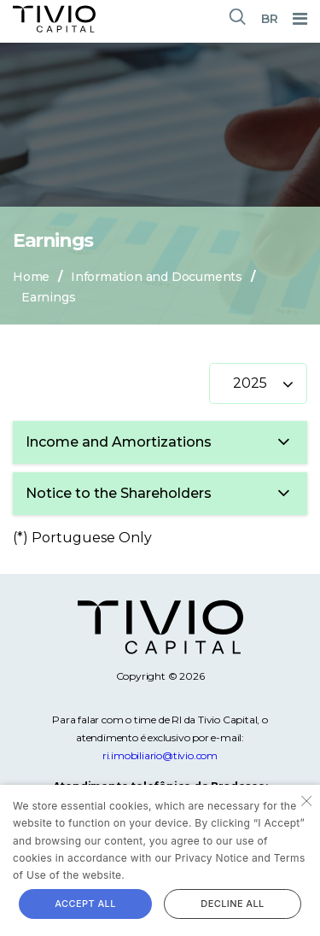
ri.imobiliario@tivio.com (160, 755)
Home (31, 276)
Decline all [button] (232, 904)
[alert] (160, 860)
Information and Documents (156, 276)
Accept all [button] (85, 904)
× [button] (305, 799)
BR (269, 18)
